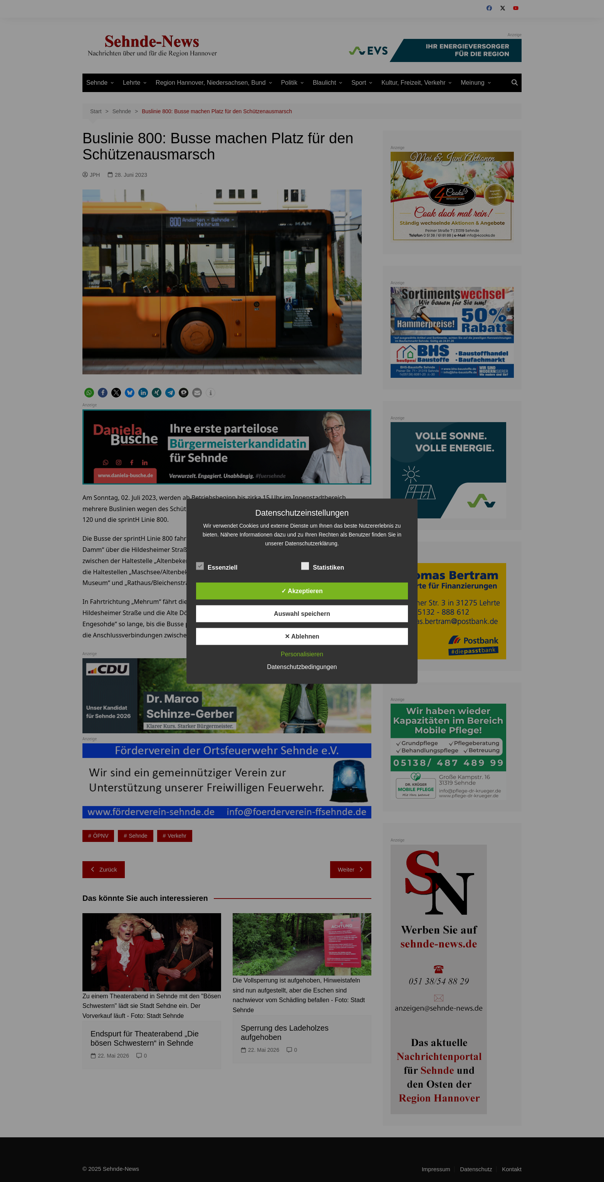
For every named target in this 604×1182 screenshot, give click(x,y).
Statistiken (322, 565)
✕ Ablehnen (302, 636)
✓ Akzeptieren (302, 590)
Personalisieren (302, 654)
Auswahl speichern (302, 613)
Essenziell (216, 565)
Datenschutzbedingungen (302, 666)
